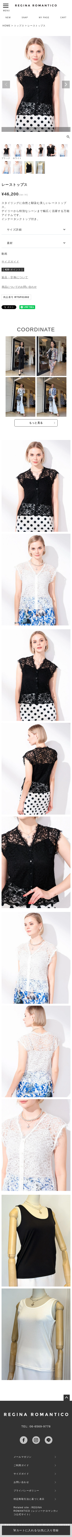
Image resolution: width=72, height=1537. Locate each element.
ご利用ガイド (21, 1465)
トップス (19, 25)
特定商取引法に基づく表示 (29, 1499)
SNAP (25, 17)
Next (66, 84)
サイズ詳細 (14, 229)
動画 (4, 253)
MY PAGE (44, 17)
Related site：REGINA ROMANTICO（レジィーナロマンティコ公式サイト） (36, 1511)
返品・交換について (15, 277)
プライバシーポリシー (26, 1490)
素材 (10, 243)
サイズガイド (10, 261)
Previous (6, 84)
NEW (8, 17)
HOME (6, 25)
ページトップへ (67, 1398)
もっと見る (36, 422)
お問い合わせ (21, 1482)
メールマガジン (23, 1457)
